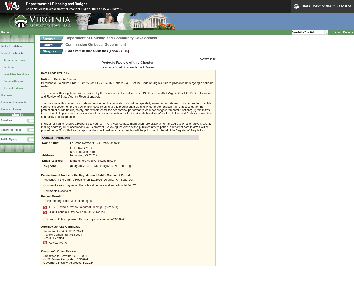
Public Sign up (9, 139)
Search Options (343, 32)
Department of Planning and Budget (56, 4)
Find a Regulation (11, 46)
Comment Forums (11, 109)
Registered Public (11, 129)
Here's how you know (105, 9)
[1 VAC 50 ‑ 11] (119, 51)
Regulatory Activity (12, 53)
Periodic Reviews (14, 81)
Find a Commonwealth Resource (322, 6)
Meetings (6, 95)
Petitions (9, 67)
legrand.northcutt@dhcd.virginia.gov (93, 160)
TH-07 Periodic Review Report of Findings (75, 207)
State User (7, 120)
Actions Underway (15, 60)
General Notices (13, 88)
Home (5, 32)
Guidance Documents (13, 102)
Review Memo (58, 242)
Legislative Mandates (16, 74)
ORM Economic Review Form (68, 212)
